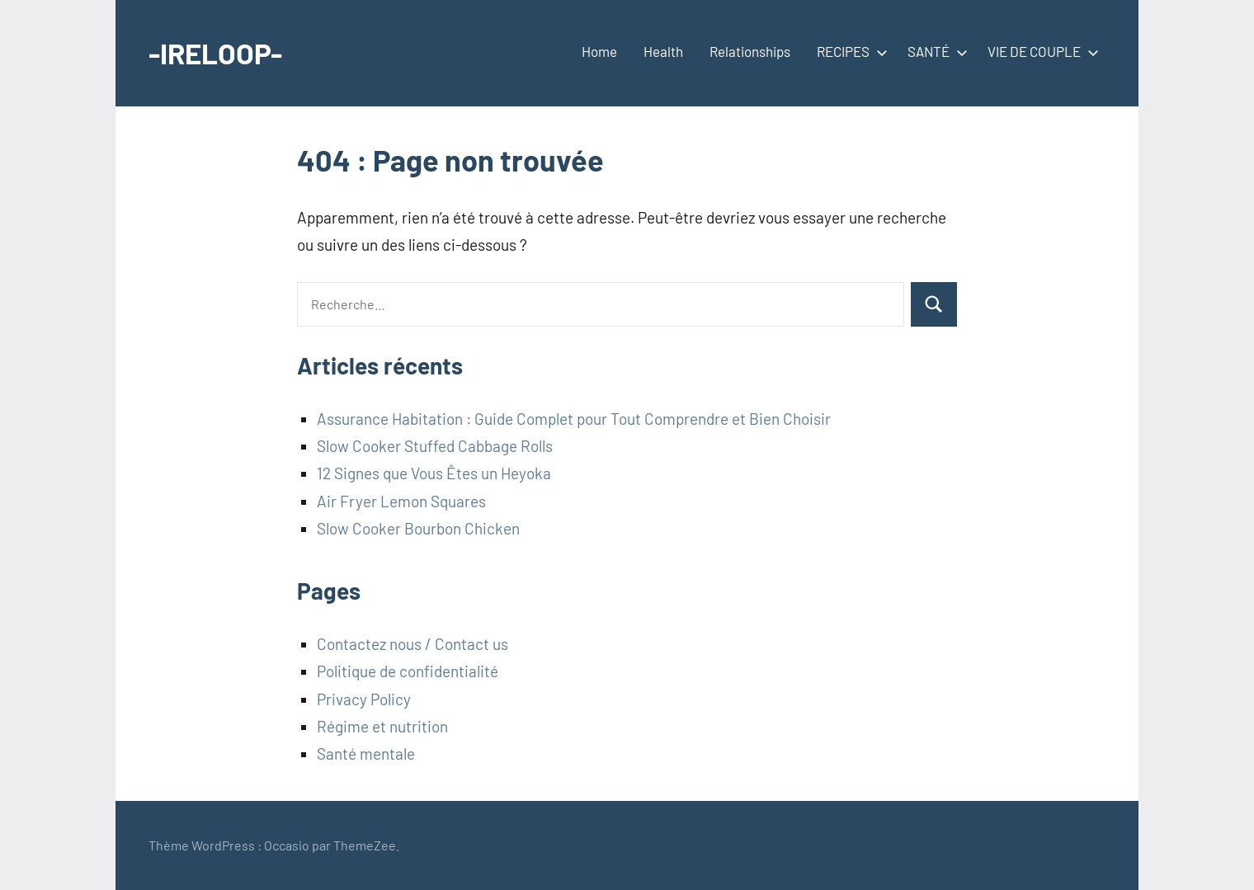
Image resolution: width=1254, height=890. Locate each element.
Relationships (750, 51)
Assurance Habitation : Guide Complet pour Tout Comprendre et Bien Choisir (574, 418)
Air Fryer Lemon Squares (401, 501)
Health (663, 51)
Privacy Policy (364, 699)
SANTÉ (934, 51)
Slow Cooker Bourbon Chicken (418, 528)
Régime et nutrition (382, 726)
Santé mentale (366, 753)
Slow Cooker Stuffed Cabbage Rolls (435, 445)
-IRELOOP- (217, 52)
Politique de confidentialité (407, 671)
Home (599, 51)
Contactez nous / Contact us (412, 643)
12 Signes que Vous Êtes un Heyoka (434, 473)
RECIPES (849, 51)
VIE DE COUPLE (1040, 51)
